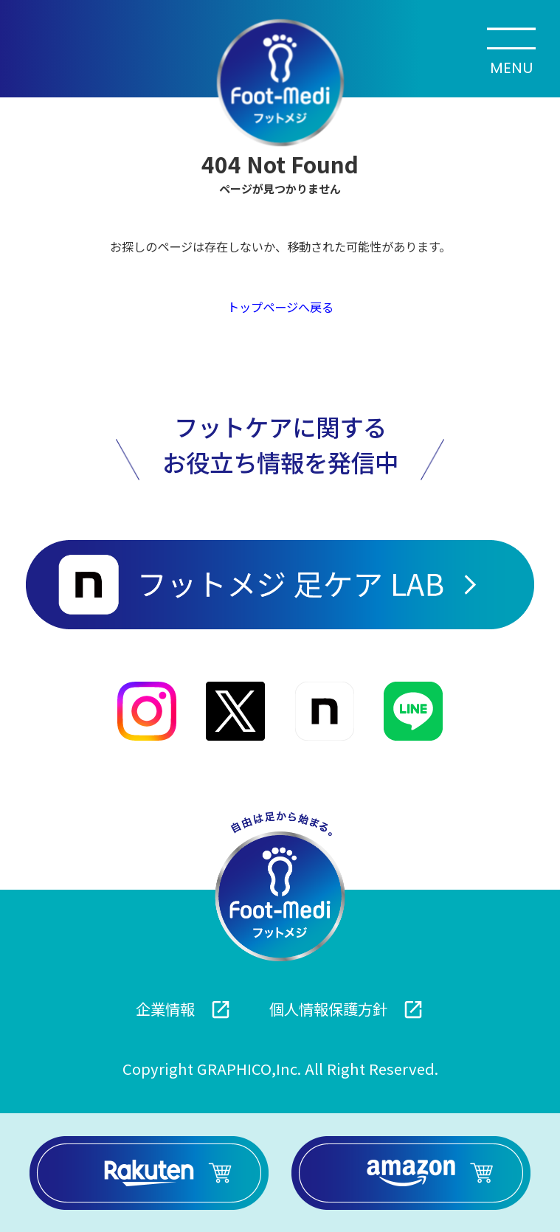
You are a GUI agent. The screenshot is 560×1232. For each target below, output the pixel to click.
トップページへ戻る (280, 307)
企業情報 (184, 1009)
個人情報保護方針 (347, 1009)
